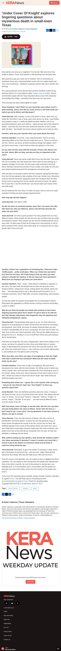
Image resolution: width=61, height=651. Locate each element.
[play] (3, 649)
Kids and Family (8, 615)
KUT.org (24, 481)
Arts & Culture (13, 488)
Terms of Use (7, 635)
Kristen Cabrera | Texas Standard (24, 29)
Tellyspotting (7, 623)
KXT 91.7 (6, 627)
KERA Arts (7, 619)
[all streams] (58, 648)
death (35, 488)
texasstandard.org (11, 481)
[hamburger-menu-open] (3, 3)
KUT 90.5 (38, 484)
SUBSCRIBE (30, 582)
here (12, 479)
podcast (25, 488)
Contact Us (7, 639)
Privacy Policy (8, 631)
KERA (5, 611)
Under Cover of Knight (41, 93)
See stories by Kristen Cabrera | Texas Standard (18, 518)
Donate (55, 3)
